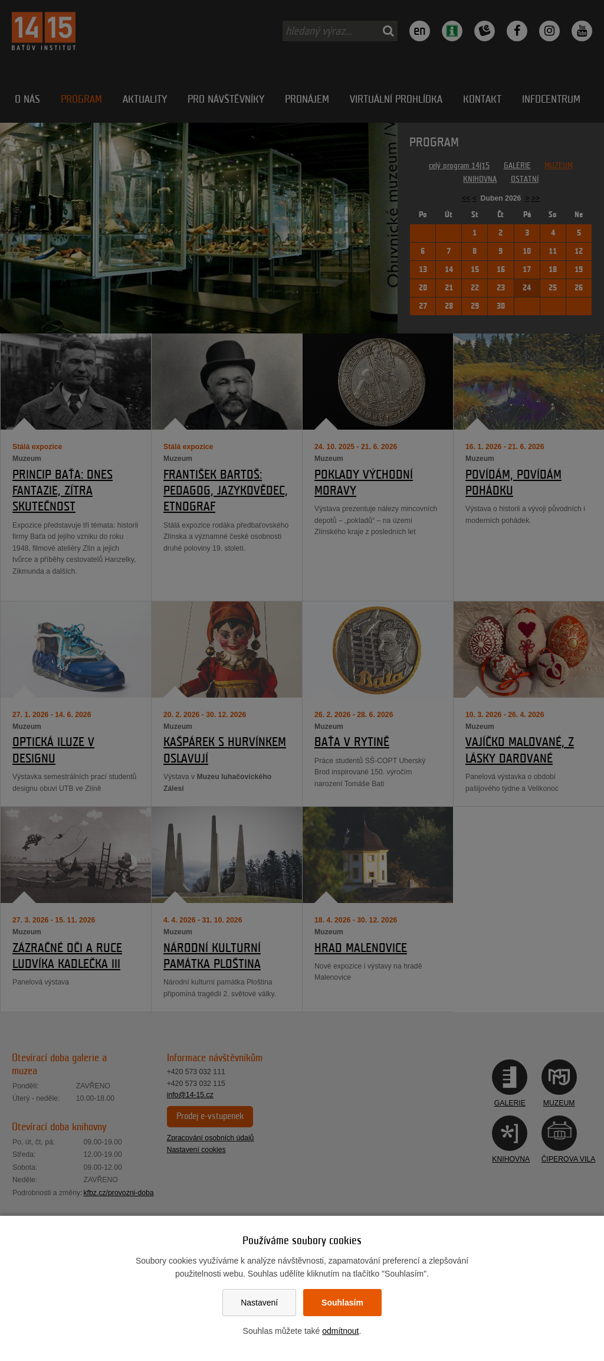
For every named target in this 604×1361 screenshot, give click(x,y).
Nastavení (259, 1302)
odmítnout (340, 1331)
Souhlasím (342, 1302)
